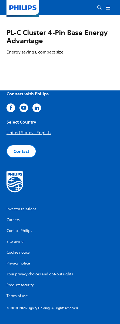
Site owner (15, 241)
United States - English (28, 132)
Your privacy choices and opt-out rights (39, 274)
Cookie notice (18, 252)
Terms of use (17, 296)
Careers (13, 220)
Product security (20, 285)
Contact (21, 151)
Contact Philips (19, 231)
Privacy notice (18, 263)
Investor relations (21, 209)
